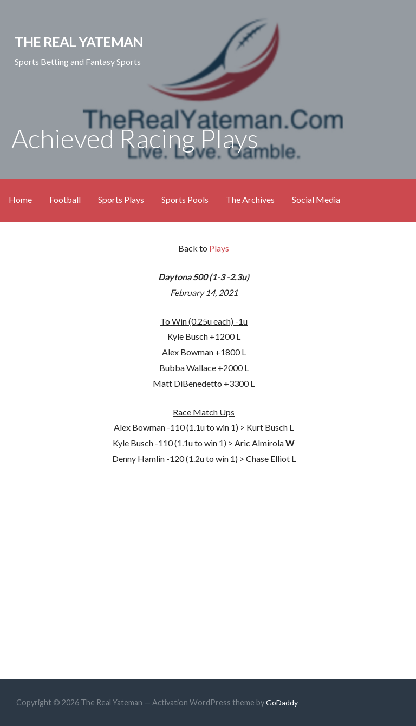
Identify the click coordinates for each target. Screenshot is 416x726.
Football (65, 199)
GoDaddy (282, 702)
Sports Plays (121, 199)
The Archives (250, 199)
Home (20, 199)
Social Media (316, 199)
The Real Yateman (79, 42)
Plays (219, 248)
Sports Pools (185, 199)
